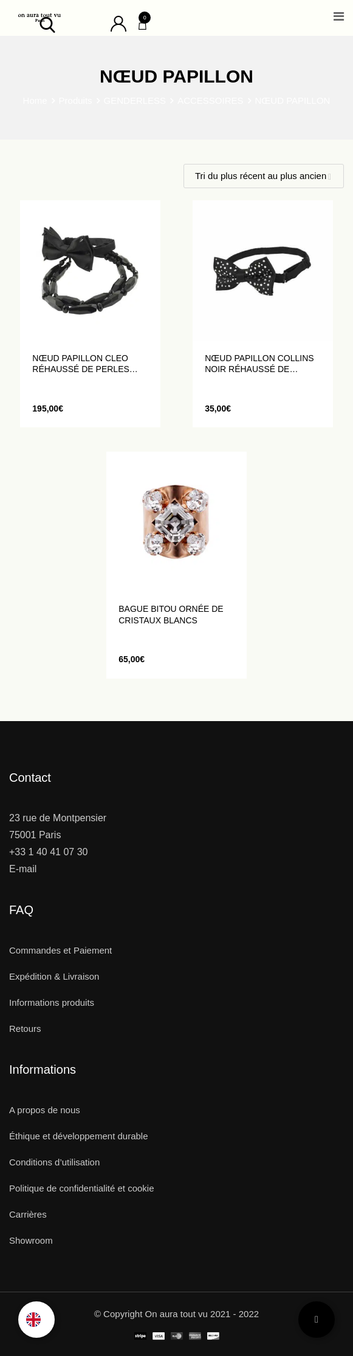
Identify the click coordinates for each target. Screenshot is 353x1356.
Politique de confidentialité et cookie (81, 1188)
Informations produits (51, 1002)
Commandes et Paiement (60, 950)
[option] (36, 1319)
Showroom (31, 1240)
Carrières (28, 1214)
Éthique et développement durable (78, 1136)
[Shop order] (263, 176)
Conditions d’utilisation (54, 1162)
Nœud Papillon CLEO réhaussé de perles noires (80, 364)
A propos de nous (44, 1110)
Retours (25, 1028)
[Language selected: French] (36, 1319)
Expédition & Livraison (54, 976)
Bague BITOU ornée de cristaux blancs (170, 614)
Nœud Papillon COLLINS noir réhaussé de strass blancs (259, 364)
